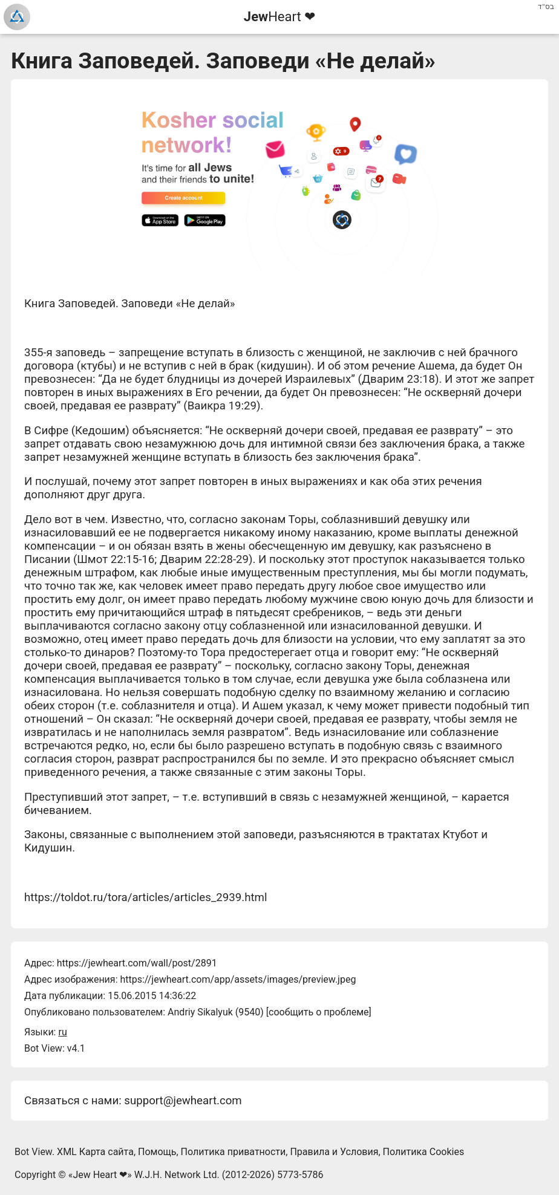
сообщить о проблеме (319, 1012)
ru (62, 1032)
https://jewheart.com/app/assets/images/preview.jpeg (238, 979)
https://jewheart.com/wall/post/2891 (137, 963)
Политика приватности (233, 1152)
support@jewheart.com (182, 1100)
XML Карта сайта (95, 1152)
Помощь (157, 1152)
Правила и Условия (334, 1152)
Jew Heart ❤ (100, 1174)
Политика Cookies (424, 1152)
